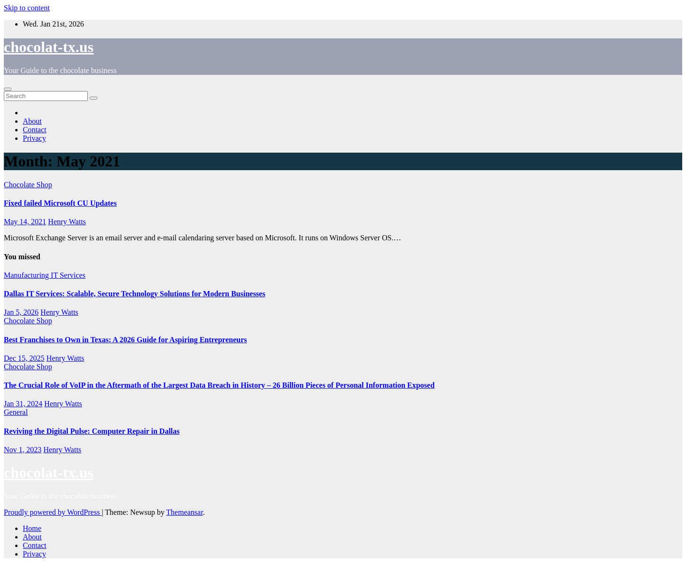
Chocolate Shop (28, 185)
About (32, 121)
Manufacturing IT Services (44, 275)
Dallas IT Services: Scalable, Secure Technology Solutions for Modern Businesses (134, 294)
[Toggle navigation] (7, 89)
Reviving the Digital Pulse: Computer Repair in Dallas (92, 431)
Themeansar (184, 512)
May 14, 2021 (25, 222)
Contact (34, 130)
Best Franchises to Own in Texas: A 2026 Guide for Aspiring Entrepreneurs (125, 340)
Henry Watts (67, 222)
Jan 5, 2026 (21, 312)
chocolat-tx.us (48, 46)
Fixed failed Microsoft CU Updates (60, 203)
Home (32, 528)
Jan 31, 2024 (23, 404)
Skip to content (27, 8)
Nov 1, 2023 (23, 450)
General (16, 412)
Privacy (34, 138)
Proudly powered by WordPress (53, 512)
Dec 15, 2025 (24, 358)
